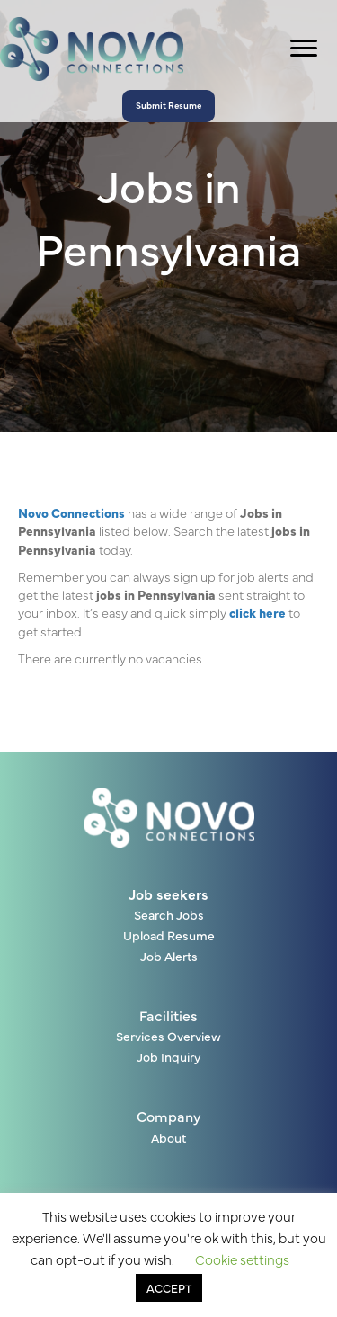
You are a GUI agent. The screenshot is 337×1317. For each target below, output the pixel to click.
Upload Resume (169, 936)
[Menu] (303, 48)
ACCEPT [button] (168, 1287)
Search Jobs (169, 915)
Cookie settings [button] (242, 1259)
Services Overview (168, 1037)
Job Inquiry (168, 1057)
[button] (168, 106)
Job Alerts (169, 957)
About (168, 1138)
